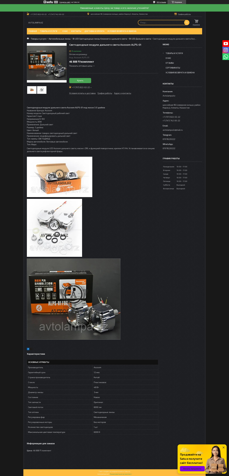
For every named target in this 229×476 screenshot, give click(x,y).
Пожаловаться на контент (121, 474)
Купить (80, 80)
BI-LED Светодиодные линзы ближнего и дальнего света (100, 38)
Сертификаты (173, 67)
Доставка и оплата (94, 31)
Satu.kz (127, 471)
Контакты (76, 31)
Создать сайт (64, 2)
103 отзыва (161, 2)
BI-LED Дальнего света (140, 38)
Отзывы (170, 63)
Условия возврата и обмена (121, 31)
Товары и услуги (48, 31)
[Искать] (186, 22)
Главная (32, 31)
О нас (65, 31)
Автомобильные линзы (60, 38)
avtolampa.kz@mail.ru (173, 130)
